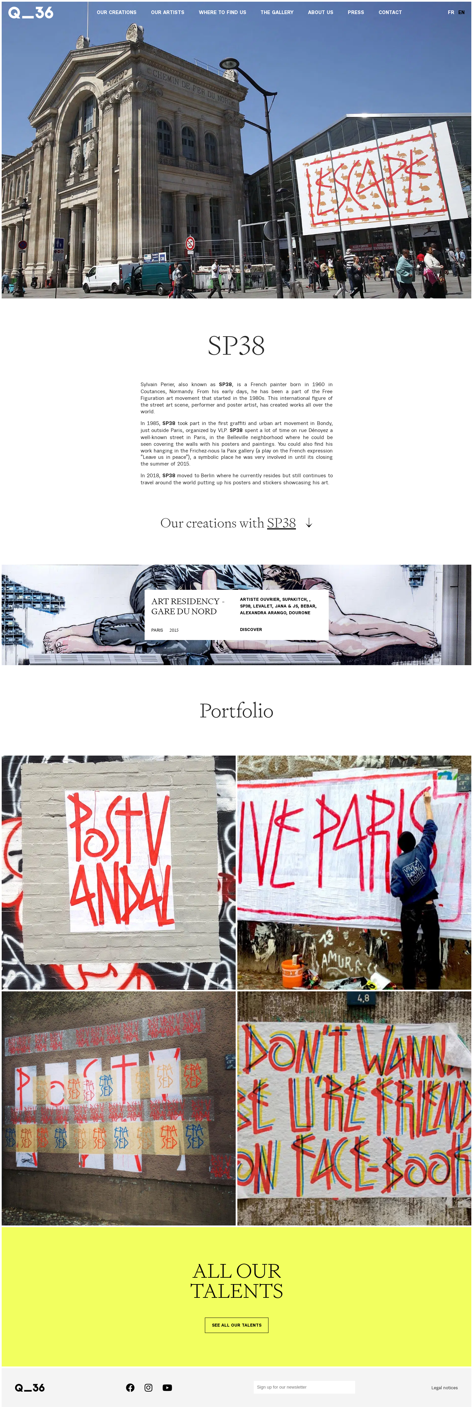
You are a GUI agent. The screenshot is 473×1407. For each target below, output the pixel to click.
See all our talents (236, 1325)
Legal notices (444, 1387)
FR (451, 12)
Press (356, 12)
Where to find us (222, 12)
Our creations (117, 12)
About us (320, 12)
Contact (390, 12)
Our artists (167, 12)
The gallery (277, 12)
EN (461, 12)
